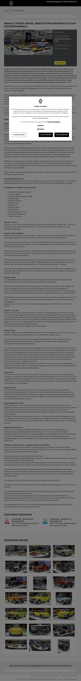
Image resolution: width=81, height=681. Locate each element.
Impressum (40, 125)
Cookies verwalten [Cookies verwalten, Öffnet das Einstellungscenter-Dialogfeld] (19, 135)
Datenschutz (40, 129)
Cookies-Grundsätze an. (54, 122)
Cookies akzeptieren (62, 135)
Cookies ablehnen (45, 135)
